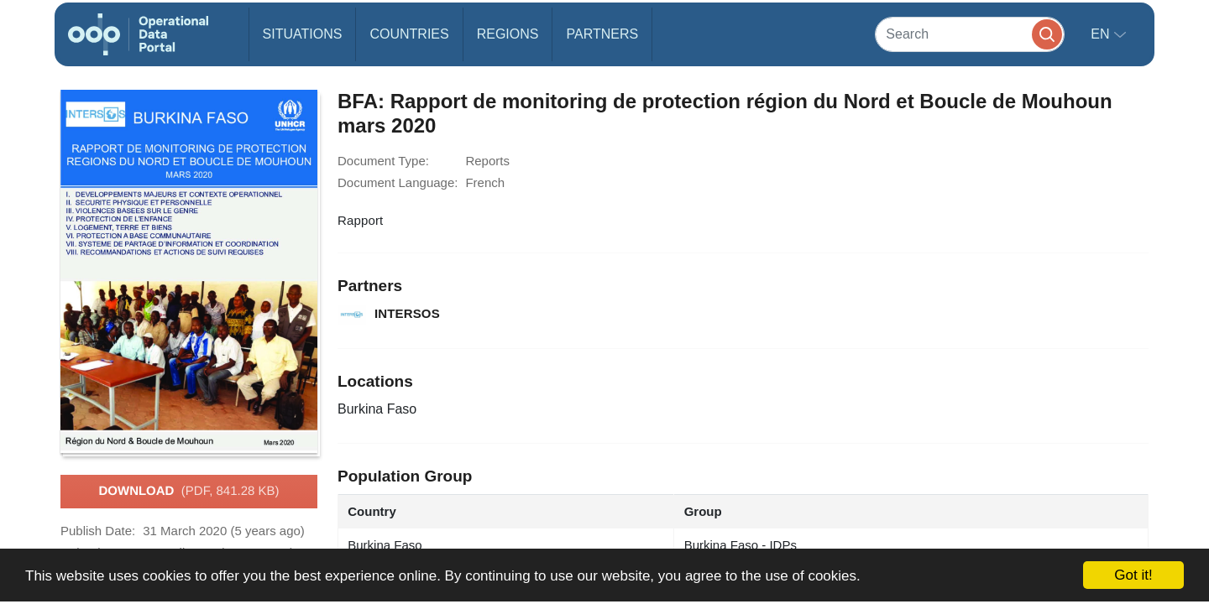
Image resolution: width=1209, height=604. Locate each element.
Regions (508, 34)
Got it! (1133, 575)
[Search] (970, 34)
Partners (602, 34)
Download (188, 491)
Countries (408, 34)
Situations (303, 34)
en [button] (1102, 34)
